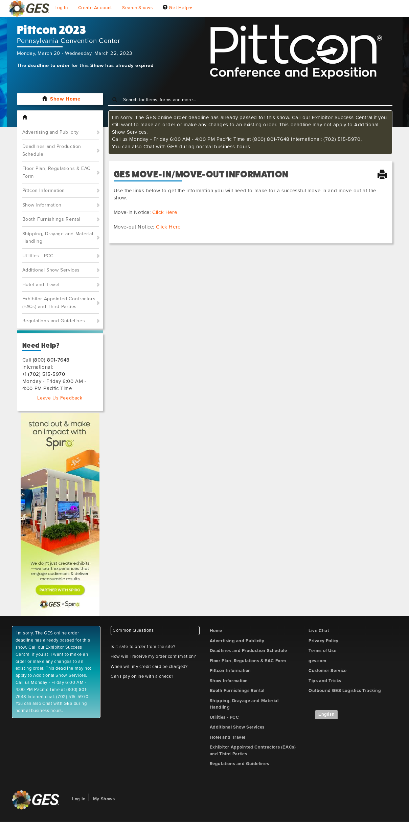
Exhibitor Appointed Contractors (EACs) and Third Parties (59, 302)
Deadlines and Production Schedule (51, 150)
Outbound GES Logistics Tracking (345, 690)
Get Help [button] (177, 7)
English (326, 714)
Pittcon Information (43, 190)
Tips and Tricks (325, 681)
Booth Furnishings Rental (51, 219)
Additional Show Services (51, 270)
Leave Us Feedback (59, 398)
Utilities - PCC (37, 256)
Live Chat (319, 630)
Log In (61, 7)
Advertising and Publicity (50, 132)
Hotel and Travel (41, 284)
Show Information (42, 205)
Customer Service (328, 670)
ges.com (317, 661)
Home (216, 630)
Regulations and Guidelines (53, 321)
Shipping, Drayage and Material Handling (57, 237)
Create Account (95, 7)
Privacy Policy (323, 641)
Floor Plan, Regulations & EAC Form (56, 172)
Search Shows (137, 7)
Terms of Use (322, 650)
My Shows (104, 799)
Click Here (164, 212)
